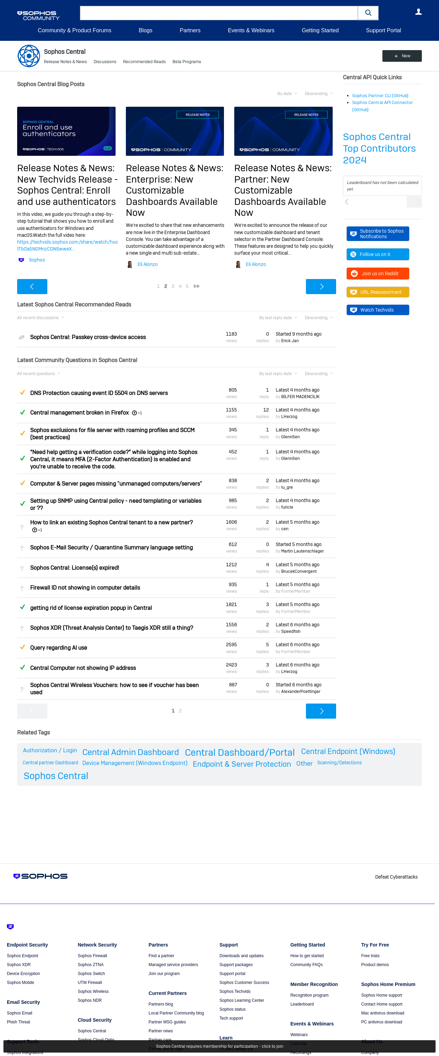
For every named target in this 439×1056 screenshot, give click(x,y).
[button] (368, 13)
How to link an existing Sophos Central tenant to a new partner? (111, 522)
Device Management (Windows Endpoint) (135, 763)
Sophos (37, 260)
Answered (22, 412)
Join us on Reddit (374, 273)
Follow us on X (370, 254)
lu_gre (287, 487)
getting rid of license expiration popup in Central (91, 608)
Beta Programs (187, 62)
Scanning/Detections (339, 762)
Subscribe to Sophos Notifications (377, 234)
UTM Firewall (90, 982)
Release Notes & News (65, 62)
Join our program (164, 973)
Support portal (232, 973)
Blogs (145, 30)
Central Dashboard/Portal (240, 752)
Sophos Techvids (235, 991)
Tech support (231, 1018)
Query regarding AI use (58, 647)
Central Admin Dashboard (130, 752)
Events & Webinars (251, 30)
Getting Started (320, 30)
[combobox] (219, 13)
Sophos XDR (19, 964)
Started (299, 334)
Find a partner (161, 955)
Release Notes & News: (66, 168)
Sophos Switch (91, 973)
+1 (140, 412)
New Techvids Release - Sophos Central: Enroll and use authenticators (67, 190)
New (406, 56)
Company (370, 1052)
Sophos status (233, 1009)
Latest (298, 390)
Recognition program (309, 995)
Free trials (370, 955)
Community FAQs (306, 964)
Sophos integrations (25, 1052)
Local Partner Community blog (176, 1013)
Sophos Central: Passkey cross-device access (88, 337)
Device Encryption (23, 973)
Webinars (299, 1034)
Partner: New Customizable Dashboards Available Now (280, 196)
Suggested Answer (22, 392)
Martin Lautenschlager (302, 551)
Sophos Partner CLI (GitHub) (380, 95)
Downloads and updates (242, 955)
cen (284, 529)
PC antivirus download (381, 1022)
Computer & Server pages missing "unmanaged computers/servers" (116, 483)
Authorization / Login (50, 750)
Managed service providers (173, 964)
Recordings (300, 1052)
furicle (287, 507)
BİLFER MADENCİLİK (300, 396)
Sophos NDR (90, 1000)
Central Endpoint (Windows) (348, 751)
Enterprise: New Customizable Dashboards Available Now (172, 196)
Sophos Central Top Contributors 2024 (379, 148)
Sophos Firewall (92, 955)
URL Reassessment (376, 292)
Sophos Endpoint (22, 955)
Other (304, 763)
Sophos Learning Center (242, 1000)
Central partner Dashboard (50, 762)
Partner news (161, 1031)
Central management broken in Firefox (79, 412)
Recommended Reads (144, 62)
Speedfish (290, 631)
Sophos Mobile (20, 982)
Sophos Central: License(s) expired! (74, 567)
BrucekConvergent (299, 571)
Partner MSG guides (167, 1022)
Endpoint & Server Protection (242, 764)
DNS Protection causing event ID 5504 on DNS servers (99, 393)
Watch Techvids (372, 309)
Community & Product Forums (74, 30)
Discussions (105, 62)
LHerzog (289, 416)
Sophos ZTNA (91, 964)
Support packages (236, 964)
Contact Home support (381, 1004)
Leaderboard (302, 1004)
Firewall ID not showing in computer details (85, 587)
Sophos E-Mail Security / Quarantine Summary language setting (111, 547)
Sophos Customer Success (244, 982)
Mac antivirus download (382, 1013)
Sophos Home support (381, 995)
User (418, 11)
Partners (190, 30)
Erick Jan (290, 341)
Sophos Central (56, 776)
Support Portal (383, 30)
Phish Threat (18, 1022)
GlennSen (290, 437)
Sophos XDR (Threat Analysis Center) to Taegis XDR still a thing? (111, 627)
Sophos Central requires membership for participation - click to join (219, 1046)
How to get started (307, 955)
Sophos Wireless (93, 991)
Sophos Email (19, 1013)
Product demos (375, 964)
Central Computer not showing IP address (83, 668)
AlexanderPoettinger (300, 691)
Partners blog (161, 1004)
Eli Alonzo (148, 264)
